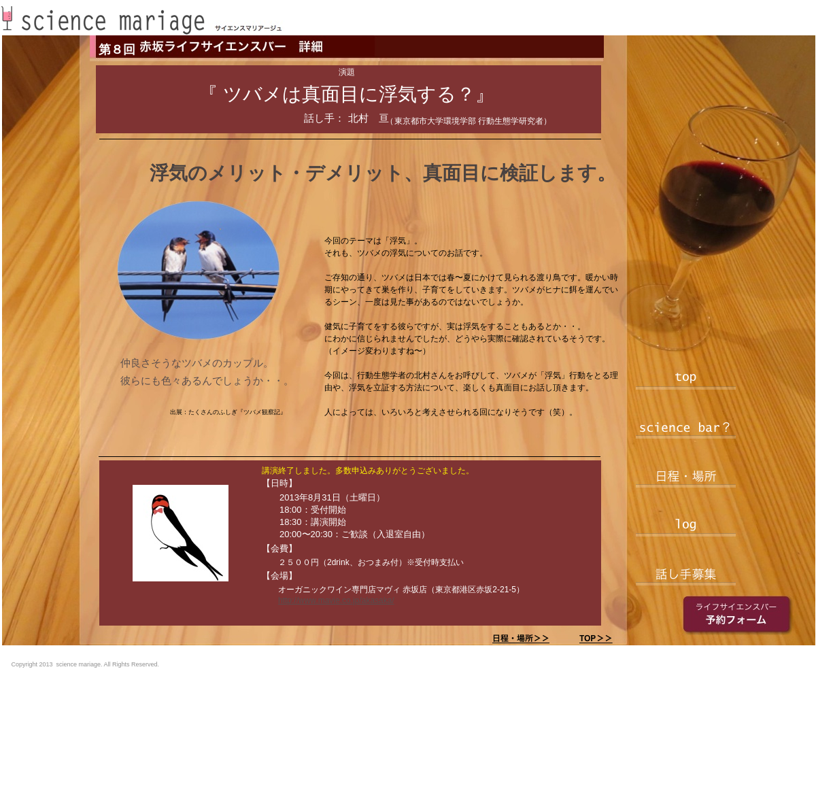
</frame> (662, 671)
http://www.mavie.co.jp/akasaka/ (336, 600)
